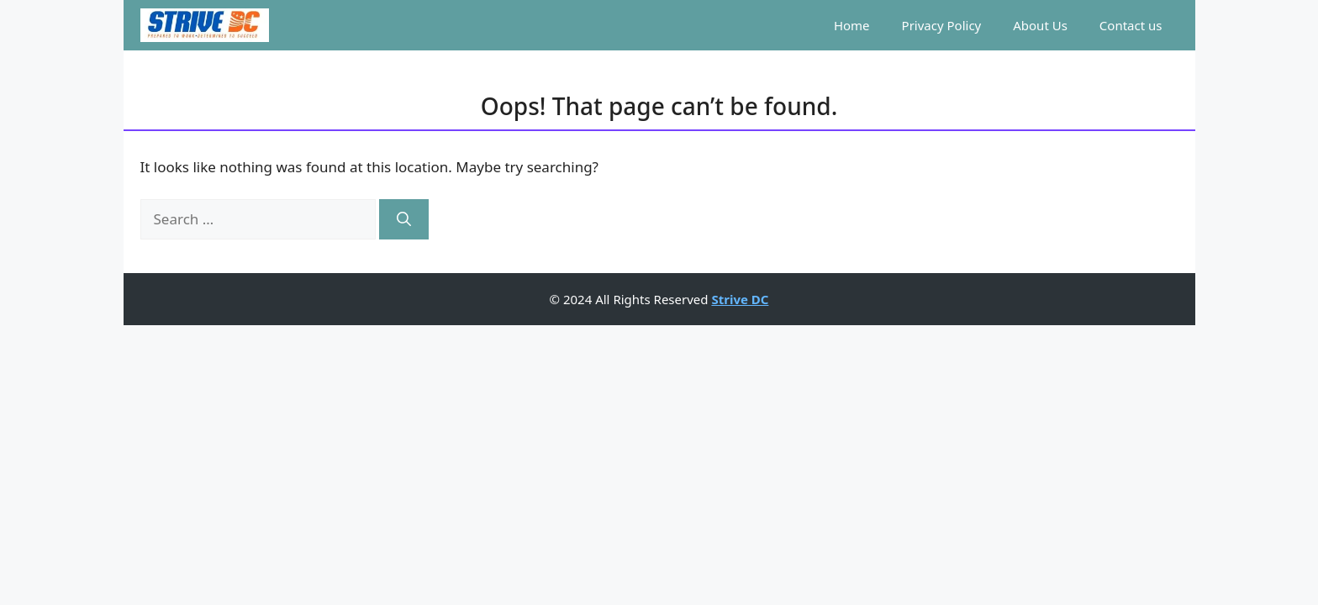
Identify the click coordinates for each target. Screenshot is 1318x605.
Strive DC (739, 299)
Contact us (1130, 25)
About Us (1040, 25)
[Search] (404, 219)
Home (852, 25)
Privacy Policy (942, 25)
